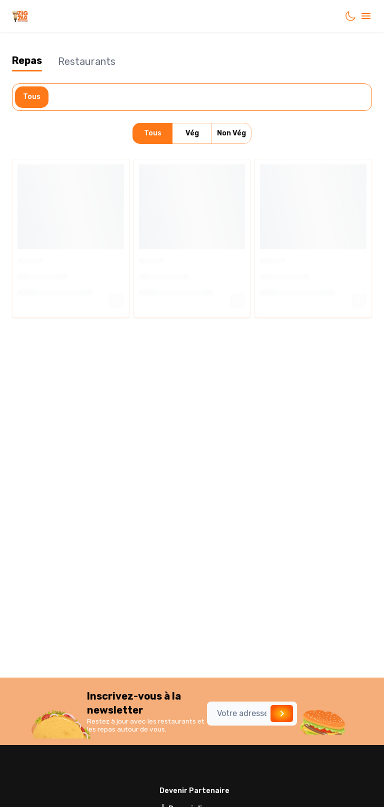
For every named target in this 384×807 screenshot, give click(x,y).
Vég (192, 133)
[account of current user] (366, 16)
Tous (31, 97)
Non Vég (231, 133)
